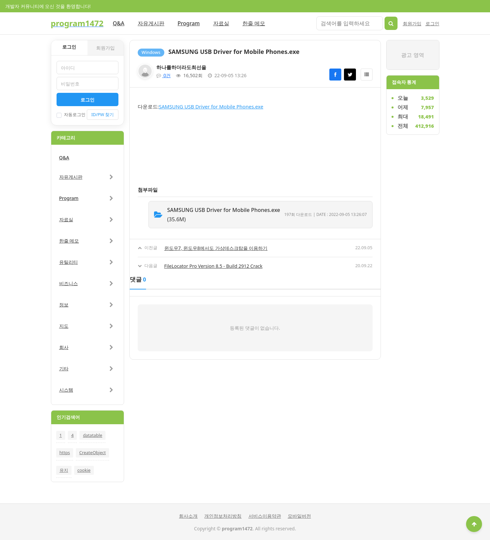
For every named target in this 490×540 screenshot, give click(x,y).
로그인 (432, 23)
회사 (64, 347)
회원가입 (412, 23)
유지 (64, 470)
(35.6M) (225, 214)
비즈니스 (68, 283)
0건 (163, 75)
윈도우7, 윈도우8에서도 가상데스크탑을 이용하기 (216, 248)
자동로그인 (71, 114)
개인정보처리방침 (223, 516)
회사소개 (188, 516)
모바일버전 (299, 516)
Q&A (118, 23)
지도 (64, 326)
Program (189, 23)
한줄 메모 (254, 23)
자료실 (221, 23)
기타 (64, 368)
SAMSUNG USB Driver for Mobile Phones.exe (211, 106)
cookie (84, 470)
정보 (64, 304)
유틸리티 (68, 262)
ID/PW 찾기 (102, 114)
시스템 (66, 390)
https (65, 452)
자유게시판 (151, 23)
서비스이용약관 (264, 516)
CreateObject (92, 452)
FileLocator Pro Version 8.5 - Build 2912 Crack (213, 266)
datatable (92, 435)
